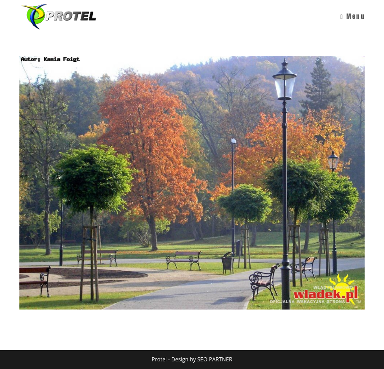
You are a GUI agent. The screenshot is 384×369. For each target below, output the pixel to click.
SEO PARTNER (215, 359)
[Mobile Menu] (352, 16)
